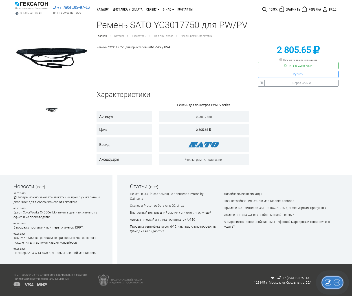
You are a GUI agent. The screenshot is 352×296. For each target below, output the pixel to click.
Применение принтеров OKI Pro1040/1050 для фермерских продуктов (275, 208)
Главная (102, 36)
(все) (40, 186)
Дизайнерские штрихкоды (243, 194)
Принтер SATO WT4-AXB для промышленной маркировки (55, 253)
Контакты (185, 9)
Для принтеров (164, 36)
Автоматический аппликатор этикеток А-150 (162, 219)
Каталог (103, 9)
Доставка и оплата (128, 9)
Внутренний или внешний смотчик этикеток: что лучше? (170, 212)
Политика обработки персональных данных (41, 278)
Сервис (151, 9)
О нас (167, 9)
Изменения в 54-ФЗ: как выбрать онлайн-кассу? (259, 215)
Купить (298, 74)
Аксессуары (139, 36)
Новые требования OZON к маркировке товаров (259, 201)
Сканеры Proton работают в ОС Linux (157, 205)
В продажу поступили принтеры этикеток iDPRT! (48, 227)
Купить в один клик (298, 65)
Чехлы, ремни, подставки (197, 36)
